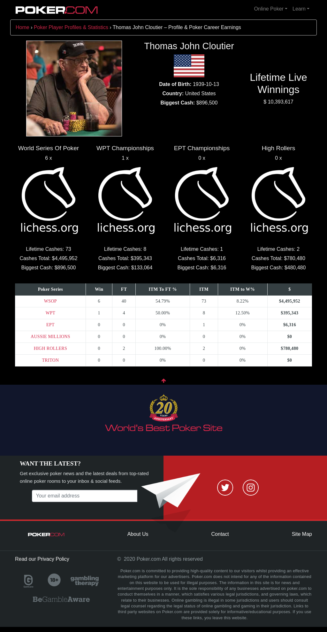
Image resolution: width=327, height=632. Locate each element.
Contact (220, 534)
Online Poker (269, 9)
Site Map (302, 534)
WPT (50, 313)
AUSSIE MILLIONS (50, 336)
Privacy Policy (53, 559)
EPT (50, 324)
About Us (137, 534)
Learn (299, 9)
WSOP (50, 301)
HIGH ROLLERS (50, 348)
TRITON (50, 360)
